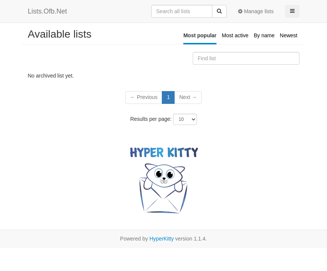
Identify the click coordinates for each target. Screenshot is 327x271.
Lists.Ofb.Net (47, 11)
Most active (235, 35)
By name (264, 35)
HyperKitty (161, 239)
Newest (289, 35)
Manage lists (255, 11)
